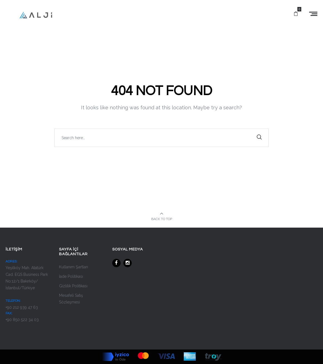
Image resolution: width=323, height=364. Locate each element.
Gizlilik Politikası (73, 286)
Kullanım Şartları (73, 267)
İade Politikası (71, 276)
